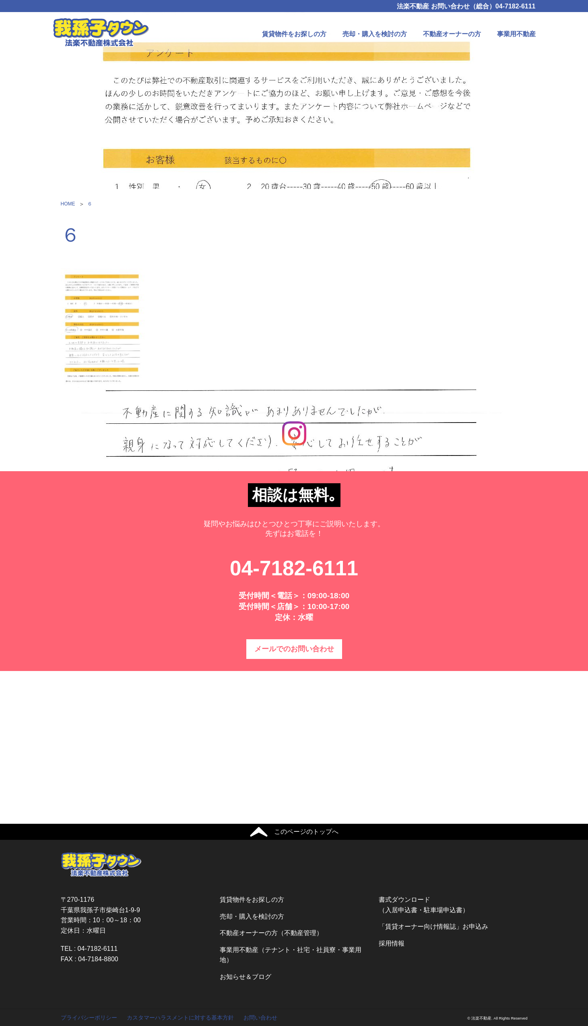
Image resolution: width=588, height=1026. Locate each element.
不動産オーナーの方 (452, 34)
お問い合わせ (260, 1017)
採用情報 (391, 943)
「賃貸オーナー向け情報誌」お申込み (433, 926)
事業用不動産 (516, 34)
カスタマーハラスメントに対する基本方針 (180, 1017)
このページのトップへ (306, 831)
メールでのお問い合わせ (294, 649)
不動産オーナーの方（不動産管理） (271, 933)
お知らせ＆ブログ (245, 976)
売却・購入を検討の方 (374, 34)
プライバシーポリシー (89, 1017)
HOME (68, 204)
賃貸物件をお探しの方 (294, 34)
